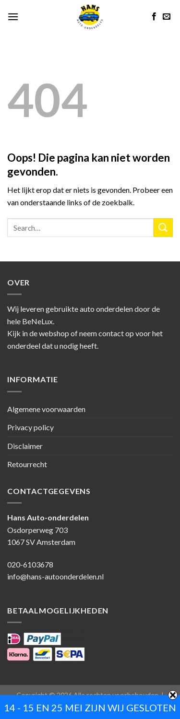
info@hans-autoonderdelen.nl (55, 576)
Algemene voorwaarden (46, 408)
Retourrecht (27, 464)
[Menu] (13, 16)
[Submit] (163, 227)
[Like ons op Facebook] (154, 16)
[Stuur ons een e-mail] (166, 16)
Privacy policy (30, 427)
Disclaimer (25, 445)
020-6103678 (30, 564)
